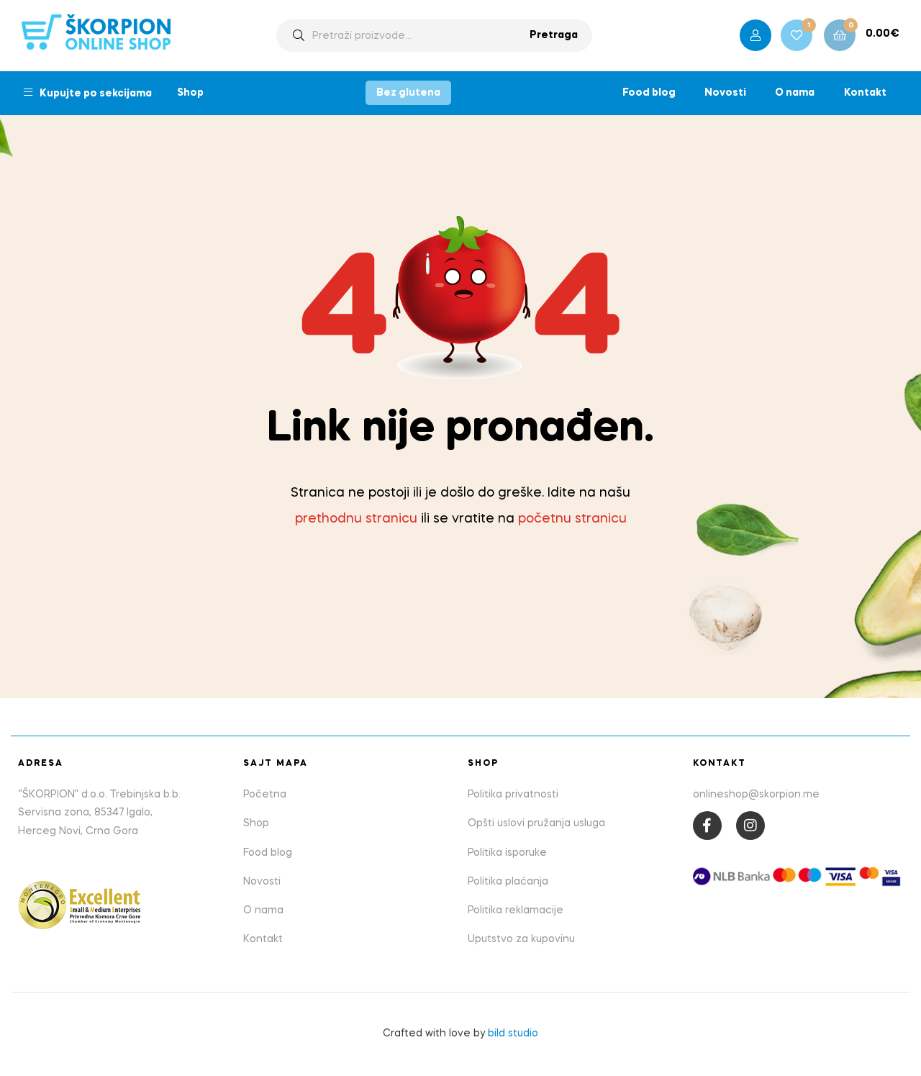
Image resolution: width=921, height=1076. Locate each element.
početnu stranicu (572, 518)
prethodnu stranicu (356, 518)
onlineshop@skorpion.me (756, 795)
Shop (190, 93)
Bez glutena (408, 93)
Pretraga (554, 35)
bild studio (513, 1033)
